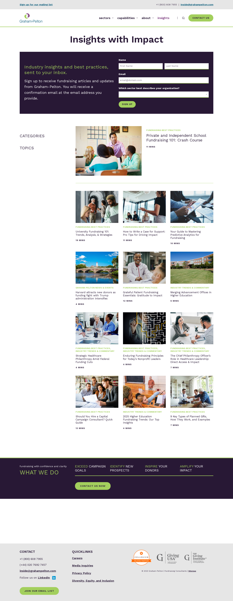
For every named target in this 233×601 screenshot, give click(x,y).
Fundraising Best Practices (163, 129)
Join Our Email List (39, 590)
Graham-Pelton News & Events (95, 296)
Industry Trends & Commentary (189, 296)
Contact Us (200, 17)
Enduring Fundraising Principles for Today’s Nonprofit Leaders (143, 383)
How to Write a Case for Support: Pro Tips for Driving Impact (143, 236)
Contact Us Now (93, 530)
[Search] (183, 18)
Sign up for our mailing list (36, 4)
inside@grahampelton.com (197, 4)
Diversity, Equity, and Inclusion (93, 580)
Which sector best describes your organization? (149, 88)
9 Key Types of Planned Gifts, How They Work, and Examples (188, 460)
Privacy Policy (81, 573)
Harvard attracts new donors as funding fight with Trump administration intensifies (96, 310)
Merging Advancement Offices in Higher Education (191, 306)
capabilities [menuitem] (128, 18)
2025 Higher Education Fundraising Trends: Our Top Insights (144, 460)
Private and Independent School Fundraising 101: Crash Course (177, 147)
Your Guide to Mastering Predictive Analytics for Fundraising (189, 238)
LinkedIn (44, 577)
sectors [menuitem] (107, 18)
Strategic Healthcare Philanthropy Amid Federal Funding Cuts (96, 383)
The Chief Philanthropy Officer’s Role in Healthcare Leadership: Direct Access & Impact (190, 388)
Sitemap (192, 571)
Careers (77, 558)
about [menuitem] (148, 18)
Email (122, 74)
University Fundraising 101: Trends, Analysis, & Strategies (96, 236)
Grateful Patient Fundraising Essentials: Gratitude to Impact (142, 308)
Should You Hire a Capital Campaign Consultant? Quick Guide (93, 460)
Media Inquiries (82, 565)
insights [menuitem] (163, 18)
